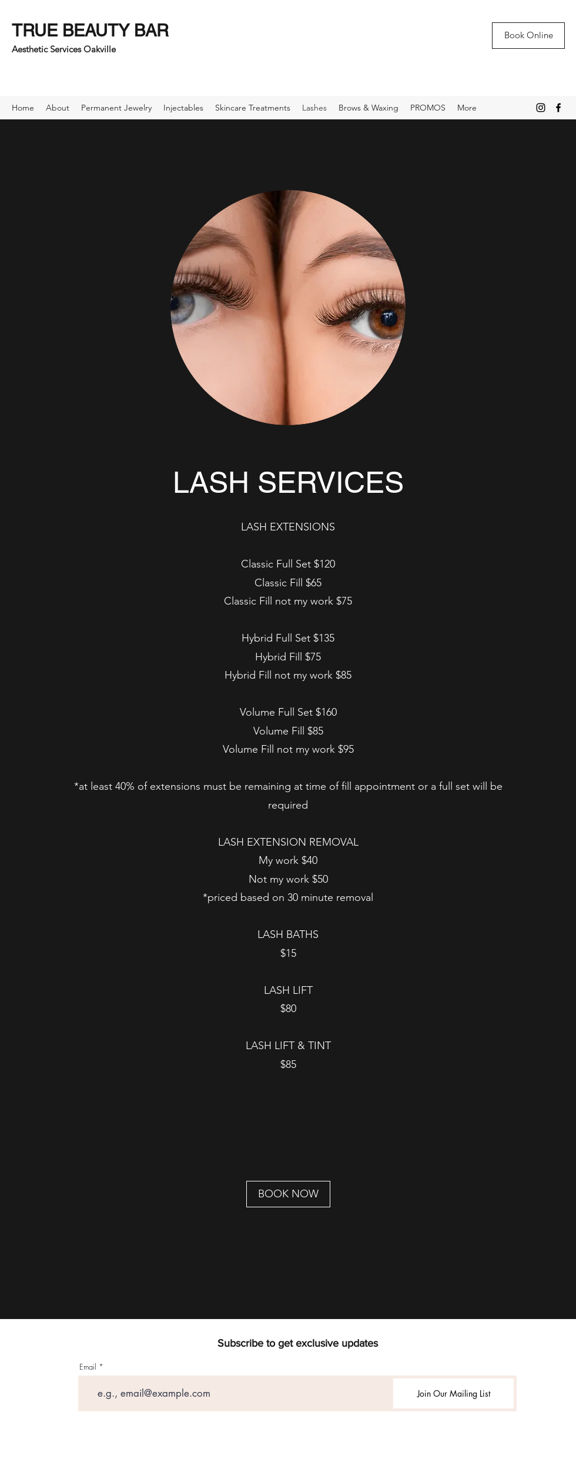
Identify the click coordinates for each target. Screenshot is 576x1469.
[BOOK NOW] (288, 1194)
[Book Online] (528, 35)
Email (87, 1367)
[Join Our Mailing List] (453, 1393)
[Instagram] (541, 107)
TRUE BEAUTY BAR (90, 31)
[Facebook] (558, 107)
